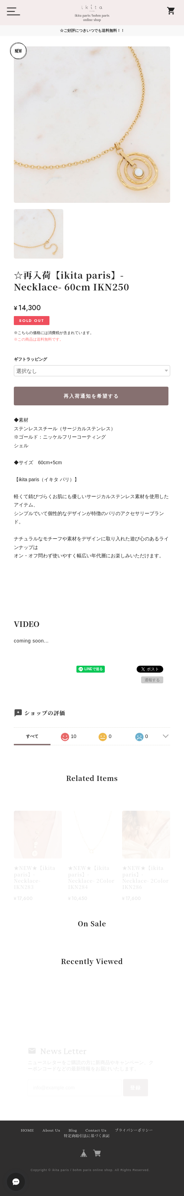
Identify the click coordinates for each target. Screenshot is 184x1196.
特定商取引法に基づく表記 (87, 1136)
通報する (152, 680)
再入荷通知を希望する (91, 396)
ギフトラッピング (30, 359)
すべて (32, 736)
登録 (135, 1087)
